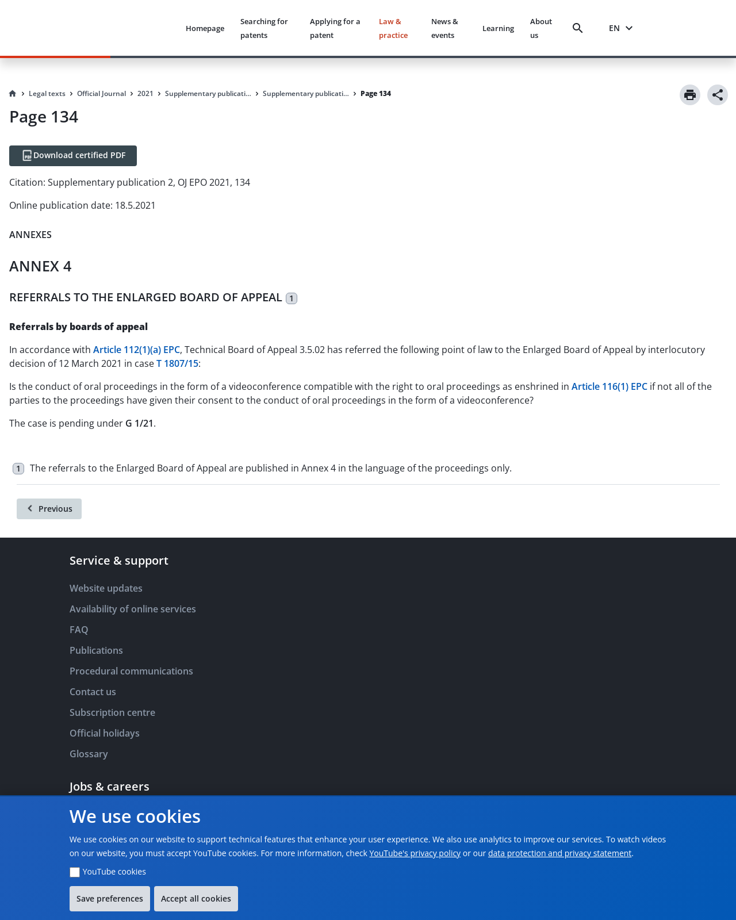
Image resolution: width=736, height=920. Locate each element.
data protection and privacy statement (559, 853)
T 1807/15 (177, 363)
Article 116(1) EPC (609, 386)
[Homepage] (12, 93)
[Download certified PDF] (73, 155)
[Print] (690, 95)
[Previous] (49, 509)
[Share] (717, 95)
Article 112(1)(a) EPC (136, 349)
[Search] (580, 28)
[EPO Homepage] (133, 28)
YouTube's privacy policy (415, 853)
